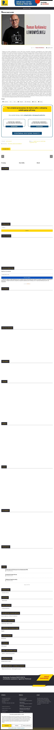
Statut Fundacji (5, 710)
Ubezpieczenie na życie (6, 661)
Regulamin (4, 712)
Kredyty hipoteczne (5, 608)
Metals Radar (4, 600)
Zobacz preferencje (27, 725)
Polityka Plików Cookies (6, 708)
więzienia (43, 141)
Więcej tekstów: (27, 584)
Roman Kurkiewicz (40, 47)
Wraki (38, 163)
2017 (7, 141)
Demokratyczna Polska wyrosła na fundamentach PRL (16, 569)
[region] (33, 3)
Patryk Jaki (36, 141)
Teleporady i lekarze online (6, 623)
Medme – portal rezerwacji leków (8, 653)
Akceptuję (7, 725)
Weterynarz (3, 638)
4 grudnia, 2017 (49, 47)
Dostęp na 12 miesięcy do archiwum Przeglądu (39, 122)
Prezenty (3, 163)
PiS (39, 141)
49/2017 (10, 141)
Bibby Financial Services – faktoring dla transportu (11, 668)
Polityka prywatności (21, 728)
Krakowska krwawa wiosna (11, 574)
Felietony (10, 143)
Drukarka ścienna (5, 592)
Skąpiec (2, 631)
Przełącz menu (27, 8)
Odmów (16, 725)
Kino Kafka (21, 163)
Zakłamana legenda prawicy (11, 579)
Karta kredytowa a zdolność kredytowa (9, 616)
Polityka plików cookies (12, 728)
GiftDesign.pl (4, 646)
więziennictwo (33, 142)
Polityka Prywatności (6, 706)
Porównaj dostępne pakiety (27, 133)
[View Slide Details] (33, 3)
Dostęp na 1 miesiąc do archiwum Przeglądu (14, 122)
